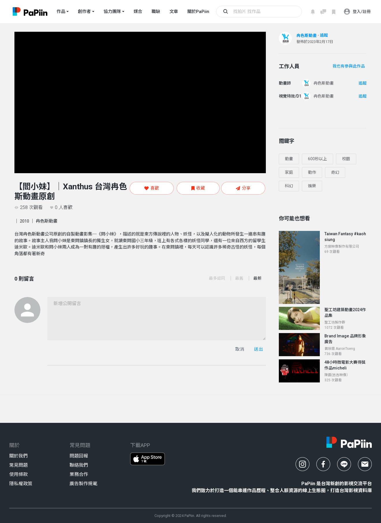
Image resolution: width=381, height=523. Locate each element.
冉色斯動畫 (306, 35)
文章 (173, 11)
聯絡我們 (79, 465)
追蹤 (324, 35)
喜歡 (151, 188)
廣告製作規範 (83, 483)
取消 (239, 349)
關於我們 (18, 456)
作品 (61, 11)
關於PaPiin (198, 11)
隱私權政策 (20, 483)
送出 (258, 349)
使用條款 (18, 474)
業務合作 (79, 474)
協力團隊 (112, 11)
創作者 (84, 11)
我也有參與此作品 (349, 66)
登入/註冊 (357, 11)
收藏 (198, 188)
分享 (243, 188)
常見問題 (18, 465)
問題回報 (79, 456)
